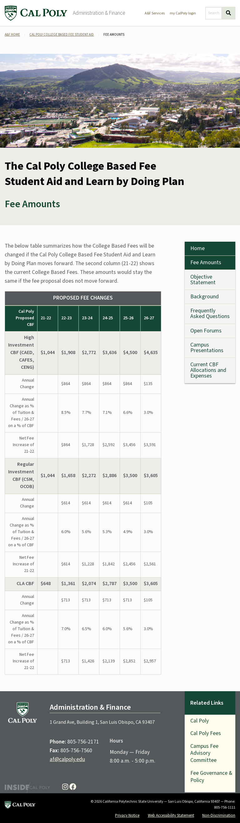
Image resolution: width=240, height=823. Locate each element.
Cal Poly (199, 721)
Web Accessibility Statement (171, 815)
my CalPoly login (183, 13)
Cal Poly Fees (205, 733)
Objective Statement (203, 279)
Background (204, 297)
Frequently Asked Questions (210, 313)
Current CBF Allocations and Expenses (208, 370)
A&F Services (155, 13)
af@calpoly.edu (67, 759)
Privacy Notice (127, 815)
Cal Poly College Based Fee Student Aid (61, 34)
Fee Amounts (205, 262)
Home (197, 248)
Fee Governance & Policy (211, 776)
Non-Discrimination (218, 815)
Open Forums (206, 331)
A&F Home (12, 34)
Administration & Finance (99, 13)
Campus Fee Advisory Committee (204, 753)
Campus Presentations (206, 347)
